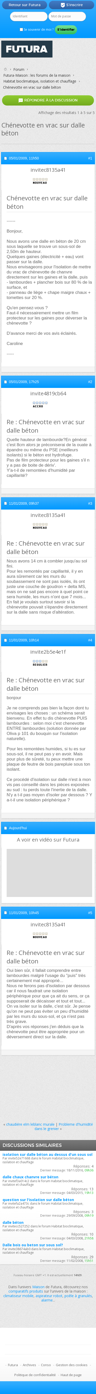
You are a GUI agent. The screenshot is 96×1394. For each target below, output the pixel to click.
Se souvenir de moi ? (37, 29)
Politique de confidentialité (35, 1375)
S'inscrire (71, 5)
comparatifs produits (25, 1291)
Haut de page (71, 1375)
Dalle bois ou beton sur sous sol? (33, 1244)
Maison (38, 1286)
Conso (46, 1365)
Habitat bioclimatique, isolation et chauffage (39, 81)
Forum (18, 69)
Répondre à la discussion (48, 100)
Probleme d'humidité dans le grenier (64, 1126)
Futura (13, 1365)
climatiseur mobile (18, 1295)
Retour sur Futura (24, 5)
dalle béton (13, 1222)
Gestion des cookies (72, 1365)
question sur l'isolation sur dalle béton (38, 1199)
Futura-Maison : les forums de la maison (36, 75)
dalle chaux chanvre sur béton (30, 1176)
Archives (29, 1365)
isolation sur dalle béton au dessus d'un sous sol (47, 1154)
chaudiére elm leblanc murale (30, 1124)
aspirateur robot (49, 1295)
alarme (47, 1300)
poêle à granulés (78, 1295)
